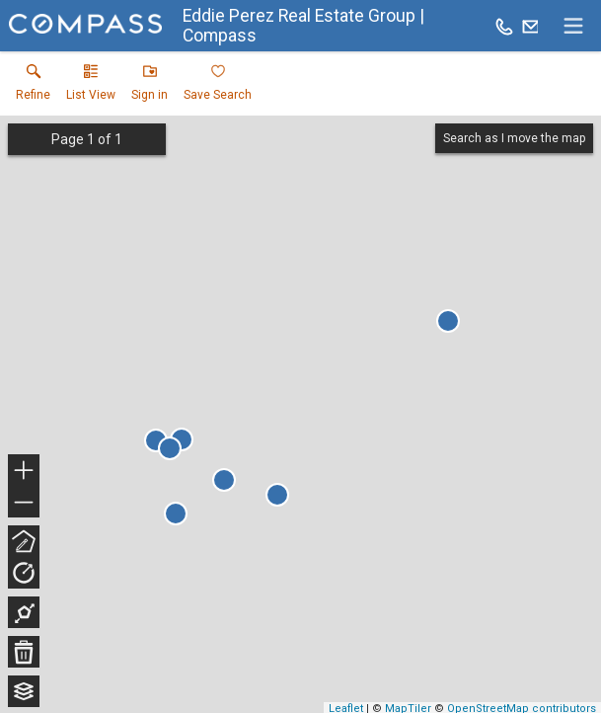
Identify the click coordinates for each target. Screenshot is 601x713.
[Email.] (531, 26)
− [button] (24, 502)
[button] (90, 87)
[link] (33, 87)
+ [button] (24, 472)
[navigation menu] (573, 25)
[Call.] (504, 26)
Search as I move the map (514, 138)
